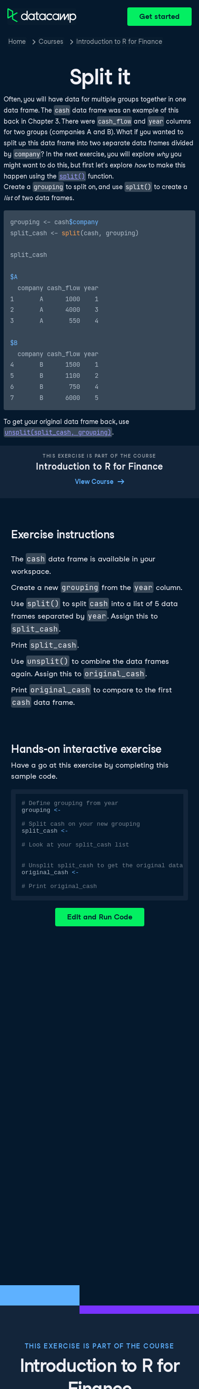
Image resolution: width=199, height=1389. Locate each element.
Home (17, 41)
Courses (51, 41)
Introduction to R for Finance (119, 41)
